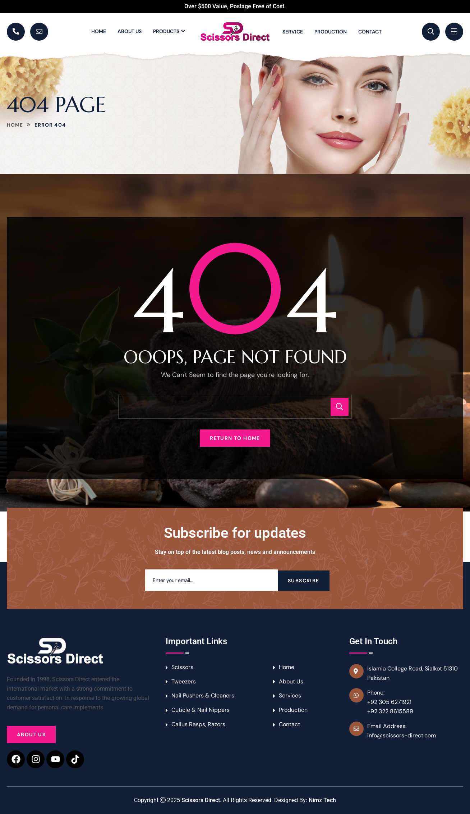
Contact (370, 31)
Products (166, 31)
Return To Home (235, 438)
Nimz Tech (322, 800)
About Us (129, 31)
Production (330, 31)
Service (292, 31)
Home (98, 31)
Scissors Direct (200, 800)
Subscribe (303, 580)
